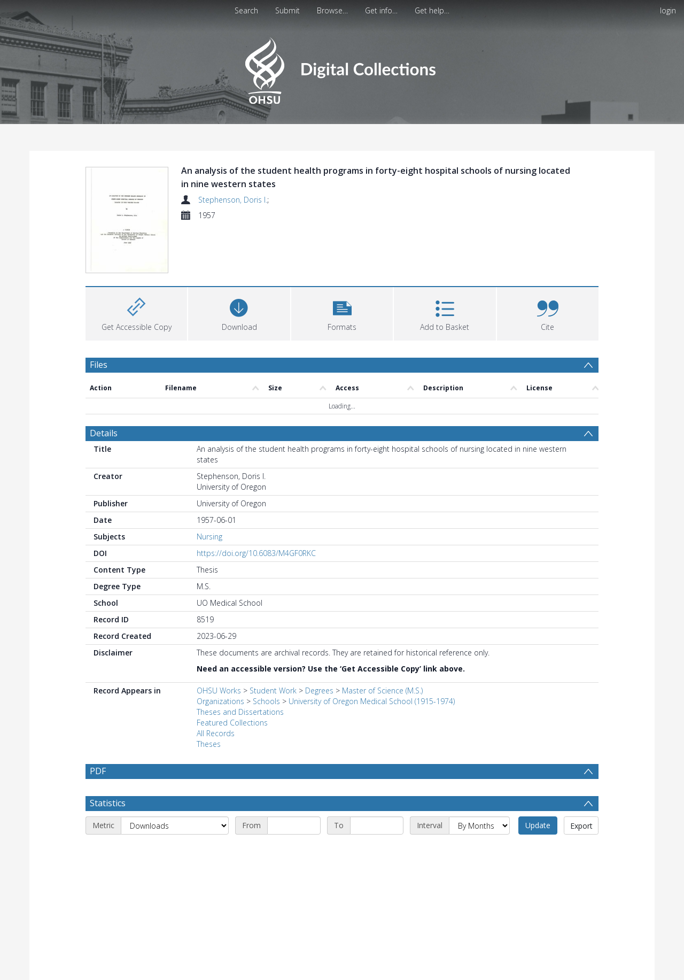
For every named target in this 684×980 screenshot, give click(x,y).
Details (104, 433)
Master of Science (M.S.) (382, 690)
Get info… (381, 10)
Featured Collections (232, 722)
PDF (98, 771)
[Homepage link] (341, 67)
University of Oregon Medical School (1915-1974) (372, 701)
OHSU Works (219, 690)
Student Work (273, 690)
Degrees (319, 690)
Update (537, 851)
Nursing (209, 536)
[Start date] (294, 851)
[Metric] (175, 851)
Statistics (108, 829)
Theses (209, 744)
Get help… (432, 10)
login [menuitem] (668, 10)
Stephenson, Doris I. (232, 200)
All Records (216, 733)
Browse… (332, 10)
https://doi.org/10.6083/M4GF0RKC (256, 553)
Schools (266, 701)
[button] (342, 312)
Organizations (220, 701)
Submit (287, 10)
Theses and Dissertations (240, 712)
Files (98, 365)
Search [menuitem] (246, 10)
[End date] (376, 851)
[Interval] (479, 851)
